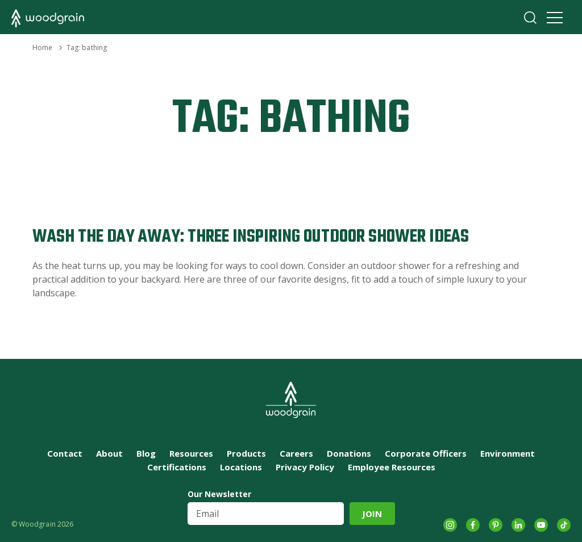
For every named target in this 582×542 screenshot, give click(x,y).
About (109, 453)
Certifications (176, 467)
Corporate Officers (426, 453)
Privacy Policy (305, 467)
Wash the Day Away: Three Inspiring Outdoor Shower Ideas (250, 237)
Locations (241, 467)
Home (42, 47)
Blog (146, 453)
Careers (296, 453)
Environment (507, 453)
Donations (349, 453)
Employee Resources (391, 467)
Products (246, 453)
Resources (191, 453)
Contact (64, 453)
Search (530, 17)
